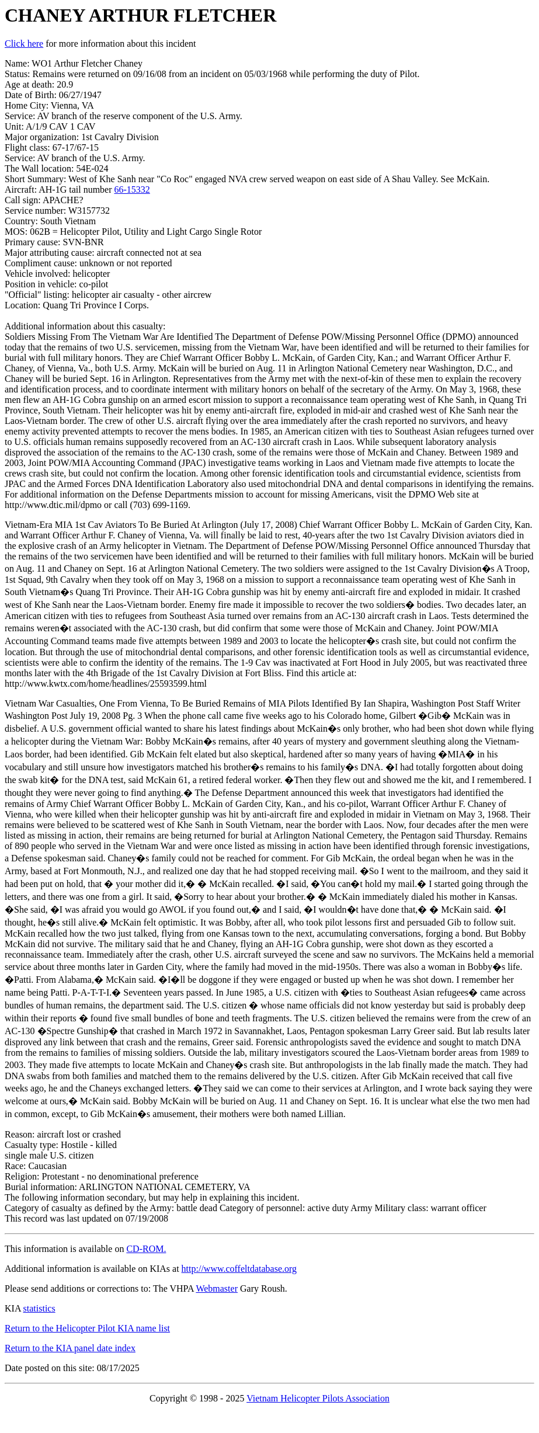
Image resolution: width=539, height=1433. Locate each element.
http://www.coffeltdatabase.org (239, 1269)
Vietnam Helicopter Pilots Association (318, 1398)
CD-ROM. (146, 1249)
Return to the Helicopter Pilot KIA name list (87, 1328)
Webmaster (217, 1288)
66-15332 (132, 189)
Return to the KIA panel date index (70, 1348)
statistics (39, 1308)
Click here (24, 43)
